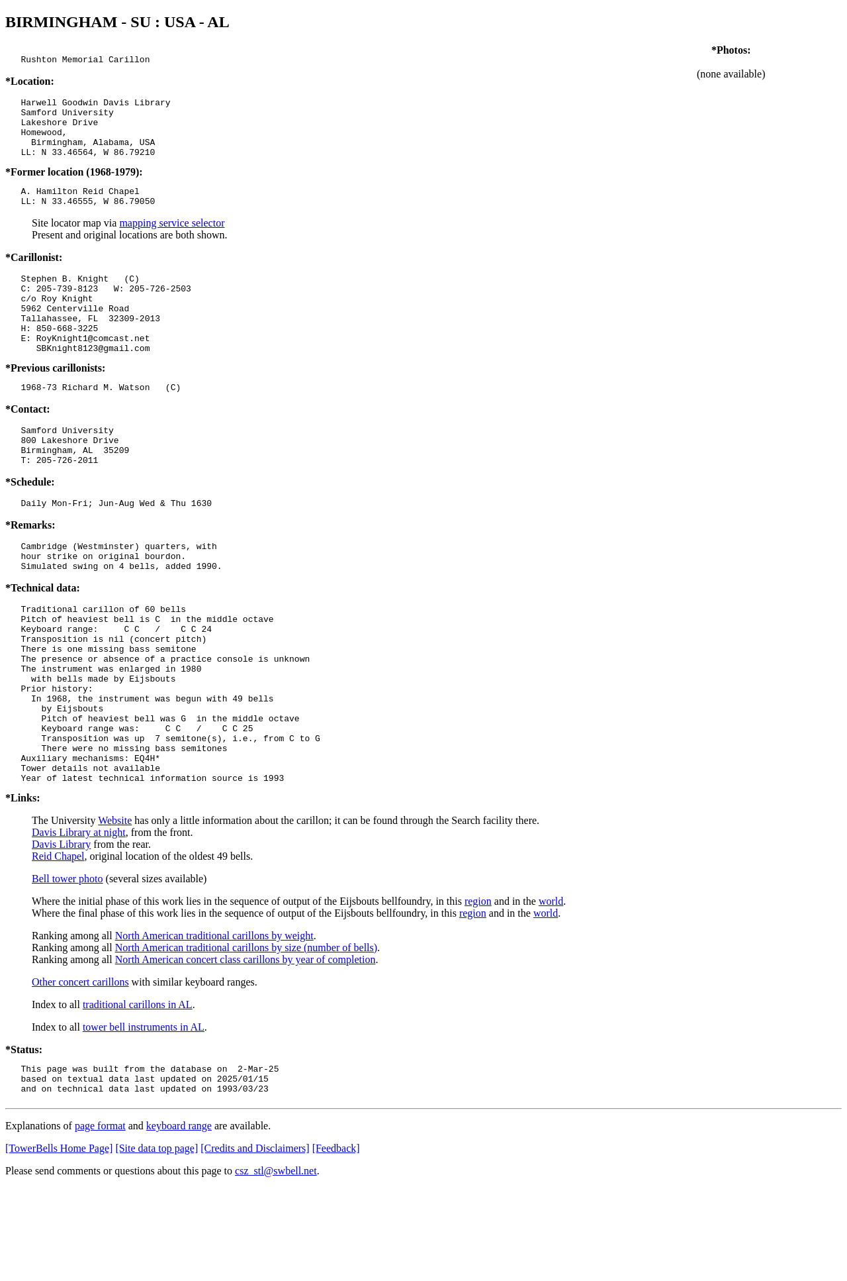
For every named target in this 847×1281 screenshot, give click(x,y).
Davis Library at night (79, 919)
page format (100, 1219)
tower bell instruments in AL (143, 1114)
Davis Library (61, 931)
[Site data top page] (156, 1241)
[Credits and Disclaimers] (255, 1241)
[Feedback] (336, 1241)
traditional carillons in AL (138, 1092)
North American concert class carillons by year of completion (245, 1046)
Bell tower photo (67, 966)
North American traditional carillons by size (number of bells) (246, 1035)
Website (115, 907)
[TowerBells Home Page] (58, 1241)
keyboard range (179, 1219)
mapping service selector (171, 240)
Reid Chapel (58, 943)
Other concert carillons (80, 1069)
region (478, 988)
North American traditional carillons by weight (214, 1023)
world (551, 988)
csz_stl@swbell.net (276, 1264)
